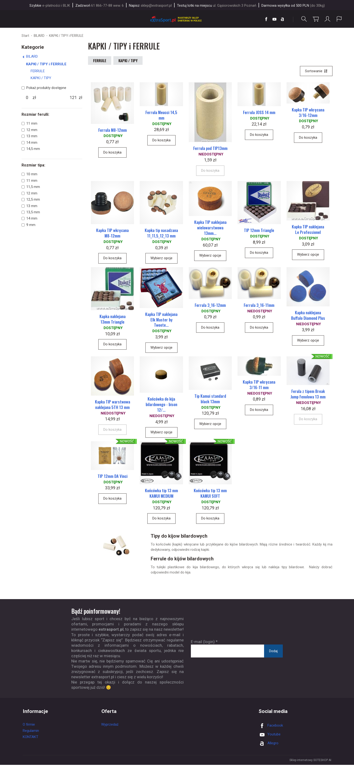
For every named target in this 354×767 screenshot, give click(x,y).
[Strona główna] (177, 19)
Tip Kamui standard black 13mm (210, 400)
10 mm (29, 174)
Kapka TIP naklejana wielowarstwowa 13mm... (210, 228)
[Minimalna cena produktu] (27, 97)
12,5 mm (31, 199)
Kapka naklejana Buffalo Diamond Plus (308, 316)
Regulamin (31, 733)
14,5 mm (31, 149)
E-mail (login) (203, 643)
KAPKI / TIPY (128, 60)
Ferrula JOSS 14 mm (259, 113)
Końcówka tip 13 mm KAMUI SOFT (210, 495)
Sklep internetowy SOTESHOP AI (310, 762)
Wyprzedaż (109, 726)
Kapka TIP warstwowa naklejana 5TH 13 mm (112, 406)
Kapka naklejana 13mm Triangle (113, 320)
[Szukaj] (304, 19)
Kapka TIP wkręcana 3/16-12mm (308, 112)
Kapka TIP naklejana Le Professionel (308, 230)
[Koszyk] (316, 19)
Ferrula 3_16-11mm (259, 306)
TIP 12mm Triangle (259, 231)
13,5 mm (31, 212)
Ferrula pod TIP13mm (210, 149)
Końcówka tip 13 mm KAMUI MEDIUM (161, 495)
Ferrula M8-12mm (112, 130)
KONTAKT (30, 739)
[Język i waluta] (339, 19)
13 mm (29, 136)
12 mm (29, 130)
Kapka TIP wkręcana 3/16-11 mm (259, 386)
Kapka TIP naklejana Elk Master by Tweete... (161, 320)
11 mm (29, 123)
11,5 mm (31, 187)
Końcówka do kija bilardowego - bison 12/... (161, 406)
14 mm (29, 142)
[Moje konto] (327, 19)
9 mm (28, 225)
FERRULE (99, 60)
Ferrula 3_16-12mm (210, 306)
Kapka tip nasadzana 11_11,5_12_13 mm (161, 234)
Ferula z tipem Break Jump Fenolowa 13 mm (308, 396)
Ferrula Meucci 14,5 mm (161, 115)
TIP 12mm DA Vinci (112, 478)
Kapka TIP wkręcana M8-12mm (112, 234)
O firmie (29, 726)
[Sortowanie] (316, 71)
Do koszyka (112, 153)
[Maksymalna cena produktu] (73, 97)
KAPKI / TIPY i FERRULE (46, 64)
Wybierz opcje (161, 259)
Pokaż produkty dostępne (44, 88)
